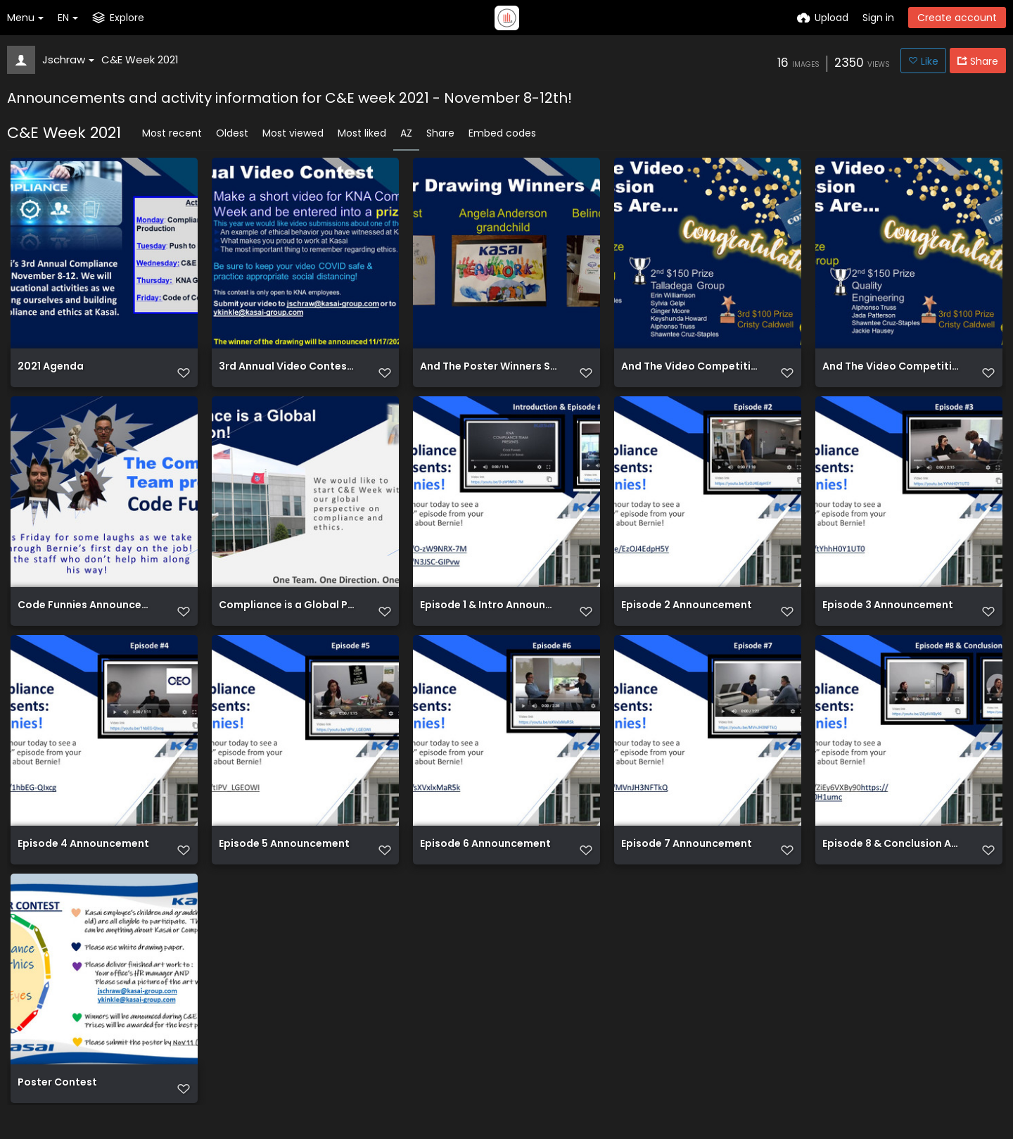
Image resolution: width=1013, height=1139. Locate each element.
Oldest (232, 133)
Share (440, 133)
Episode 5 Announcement (284, 860)
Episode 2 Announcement (686, 616)
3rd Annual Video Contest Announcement (288, 372)
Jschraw (68, 59)
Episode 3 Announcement (887, 616)
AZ (406, 133)
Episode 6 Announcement (485, 860)
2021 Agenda (51, 372)
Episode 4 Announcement (83, 860)
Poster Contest (57, 1103)
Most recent (172, 133)
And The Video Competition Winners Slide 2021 (690, 372)
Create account (957, 18)
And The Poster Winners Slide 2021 (489, 372)
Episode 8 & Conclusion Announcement (891, 860)
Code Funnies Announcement (87, 616)
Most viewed (293, 133)
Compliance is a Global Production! (288, 616)
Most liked (362, 133)
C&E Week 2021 (140, 59)
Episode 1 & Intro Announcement (489, 616)
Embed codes (502, 133)
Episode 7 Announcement (686, 860)
